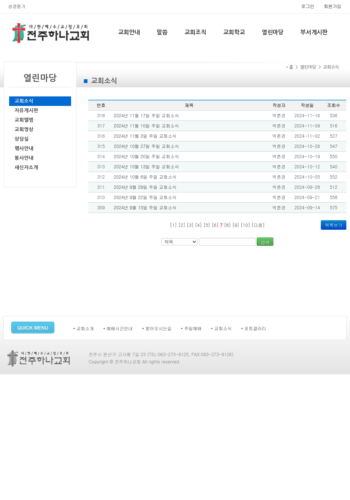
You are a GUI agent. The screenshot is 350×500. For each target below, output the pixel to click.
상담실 (22, 139)
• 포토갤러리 (254, 328)
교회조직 (195, 32)
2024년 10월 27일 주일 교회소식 (146, 146)
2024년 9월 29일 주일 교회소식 (145, 187)
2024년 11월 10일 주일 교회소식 (146, 125)
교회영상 (24, 129)
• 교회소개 (83, 328)
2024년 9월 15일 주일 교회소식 (145, 207)
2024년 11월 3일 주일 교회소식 (145, 136)
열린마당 (273, 32)
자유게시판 (26, 110)
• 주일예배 (191, 328)
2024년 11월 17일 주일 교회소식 (146, 115)
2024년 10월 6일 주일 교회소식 (145, 176)
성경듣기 (17, 6)
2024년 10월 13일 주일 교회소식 (146, 166)
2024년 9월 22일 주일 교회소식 (145, 197)
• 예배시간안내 (118, 328)
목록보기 (333, 225)
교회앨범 (24, 120)
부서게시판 (314, 32)
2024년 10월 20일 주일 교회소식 (146, 156)
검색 (265, 242)
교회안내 (129, 32)
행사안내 (24, 148)
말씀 (162, 32)
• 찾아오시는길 (157, 328)
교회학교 (234, 32)
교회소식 (24, 101)
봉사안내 (24, 158)
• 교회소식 (221, 328)
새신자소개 (26, 167)
